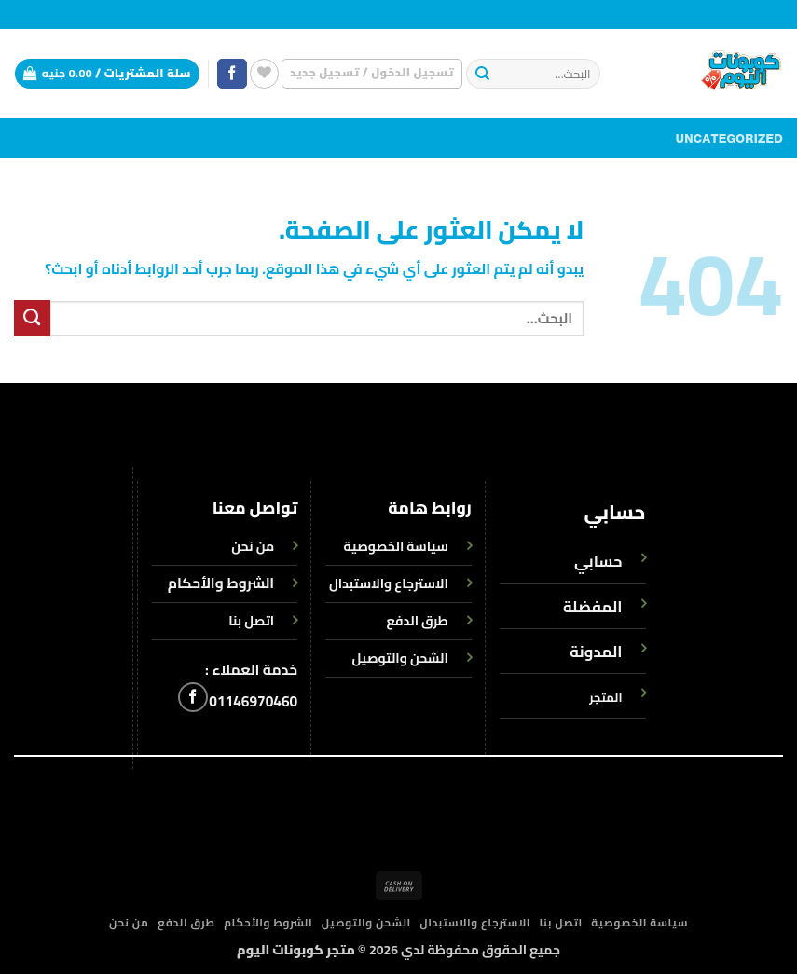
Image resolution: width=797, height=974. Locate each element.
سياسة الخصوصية (639, 922)
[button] (372, 73)
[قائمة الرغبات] (264, 73)
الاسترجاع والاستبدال (474, 922)
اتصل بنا (561, 922)
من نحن (129, 922)
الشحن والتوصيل (366, 922)
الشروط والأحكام (221, 583)
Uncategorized (729, 138)
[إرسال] (482, 74)
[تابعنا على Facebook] (232, 74)
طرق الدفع (186, 922)
